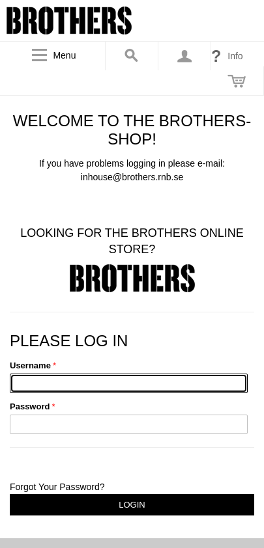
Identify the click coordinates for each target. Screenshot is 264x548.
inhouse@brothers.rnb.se (132, 177)
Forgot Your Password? (57, 487)
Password (30, 406)
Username (30, 365)
